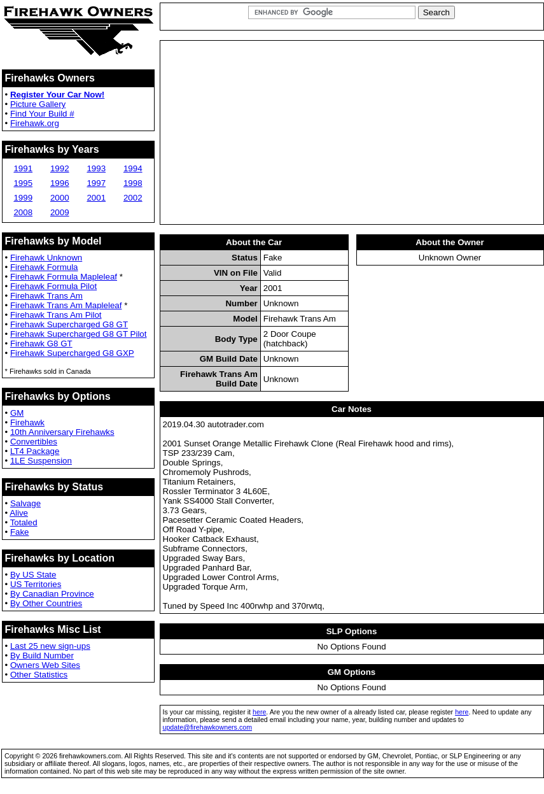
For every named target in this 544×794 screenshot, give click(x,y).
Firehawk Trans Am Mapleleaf (66, 305)
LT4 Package (35, 451)
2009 (59, 212)
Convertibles (33, 441)
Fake (19, 532)
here (259, 712)
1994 (133, 168)
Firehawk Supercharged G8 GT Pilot (78, 334)
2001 (96, 197)
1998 (133, 183)
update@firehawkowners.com (208, 727)
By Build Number (42, 655)
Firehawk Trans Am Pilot (56, 315)
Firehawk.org (34, 123)
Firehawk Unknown (46, 257)
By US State (33, 574)
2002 (133, 197)
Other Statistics (38, 674)
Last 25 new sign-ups (50, 646)
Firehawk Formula (44, 267)
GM (17, 413)
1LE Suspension (41, 460)
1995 (22, 183)
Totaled (24, 522)
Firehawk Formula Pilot (53, 286)
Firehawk (27, 422)
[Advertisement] (352, 132)
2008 (22, 212)
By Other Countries (46, 603)
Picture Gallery (38, 104)
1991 (22, 168)
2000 (59, 197)
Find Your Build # (42, 113)
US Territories (35, 584)
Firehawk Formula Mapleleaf (63, 276)
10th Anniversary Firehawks (62, 432)
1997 (96, 183)
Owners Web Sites (45, 665)
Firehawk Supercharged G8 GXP (72, 353)
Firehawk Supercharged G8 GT (69, 324)
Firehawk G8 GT (41, 343)
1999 (22, 197)
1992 (59, 168)
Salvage (25, 503)
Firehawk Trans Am (46, 296)
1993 (96, 168)
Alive (19, 513)
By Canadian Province (52, 594)
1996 (59, 183)
